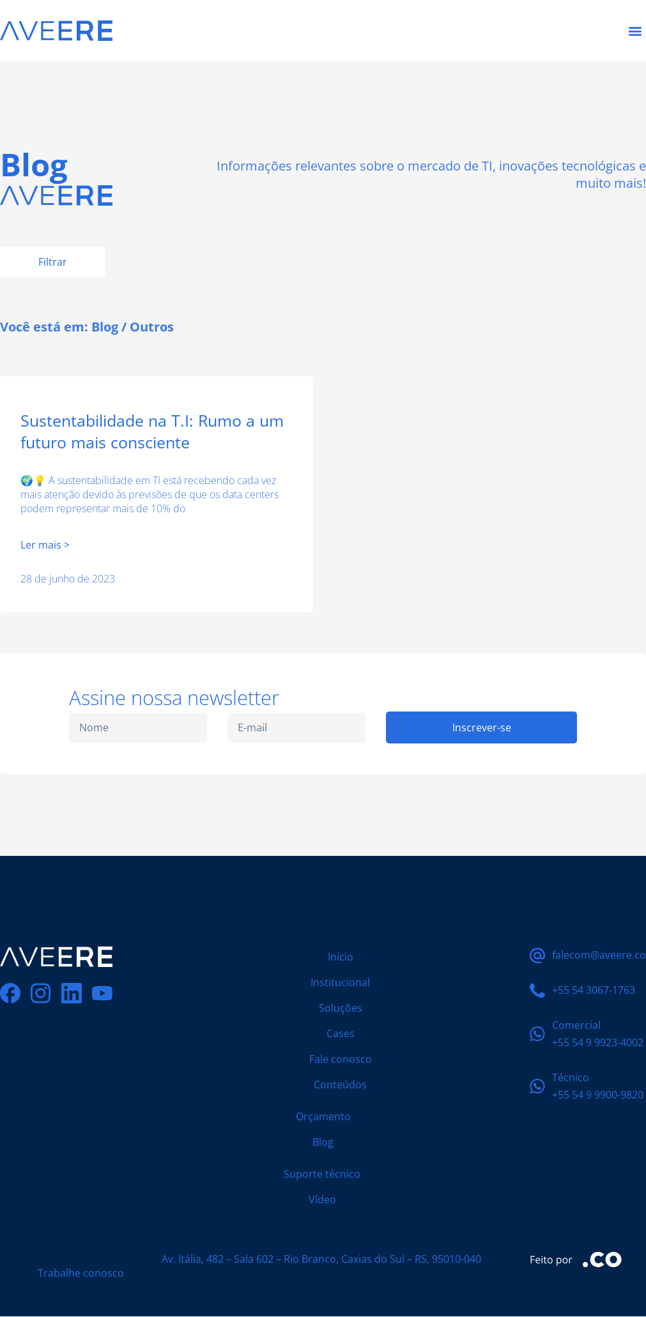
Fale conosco (340, 1060)
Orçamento (323, 1117)
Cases (341, 1034)
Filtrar (52, 262)
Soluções (340, 1008)
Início (340, 957)
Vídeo (322, 1200)
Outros (152, 326)
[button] (635, 31)
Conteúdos (340, 1085)
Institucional (340, 983)
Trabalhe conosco (81, 1274)
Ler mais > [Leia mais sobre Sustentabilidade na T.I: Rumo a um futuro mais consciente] (45, 545)
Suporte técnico (322, 1175)
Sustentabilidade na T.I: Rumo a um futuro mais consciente (152, 431)
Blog (104, 326)
